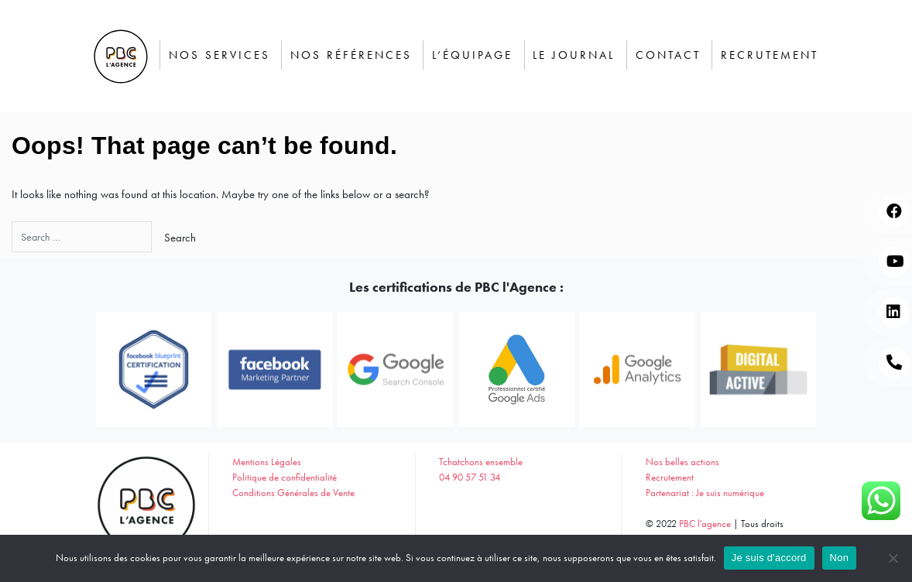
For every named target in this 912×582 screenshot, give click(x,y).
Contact (668, 55)
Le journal (574, 55)
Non (839, 557)
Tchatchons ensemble (481, 461)
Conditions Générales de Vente (293, 492)
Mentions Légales (266, 461)
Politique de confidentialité (284, 477)
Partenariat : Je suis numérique (705, 492)
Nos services (219, 55)
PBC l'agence (705, 523)
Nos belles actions (682, 461)
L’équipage (472, 55)
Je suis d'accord (769, 557)
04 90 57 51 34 (469, 477)
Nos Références (351, 55)
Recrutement (769, 55)
